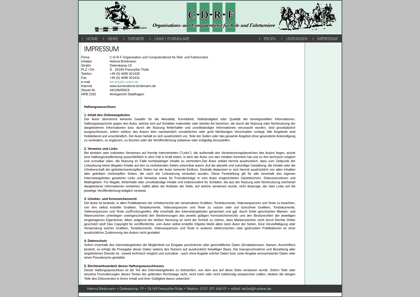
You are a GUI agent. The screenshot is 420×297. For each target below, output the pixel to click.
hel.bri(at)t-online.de (124, 82)
